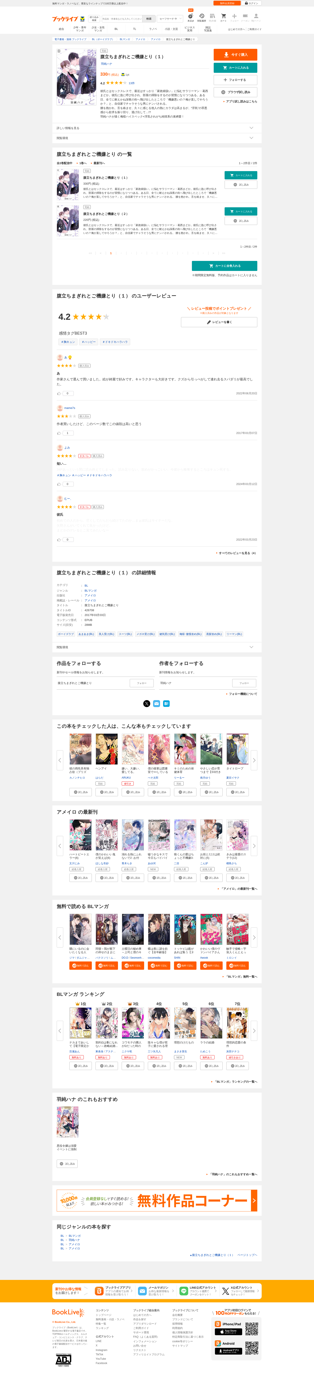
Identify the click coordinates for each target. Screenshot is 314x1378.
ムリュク (116, 957)
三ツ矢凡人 (154, 1051)
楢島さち (231, 863)
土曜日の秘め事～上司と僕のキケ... (132, 952)
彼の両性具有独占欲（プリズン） (79, 772)
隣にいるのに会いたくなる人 (79, 950)
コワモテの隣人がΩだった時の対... (132, 1046)
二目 (176, 863)
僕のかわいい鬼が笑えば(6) (105, 856)
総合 (61, 29)
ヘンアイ (101, 768)
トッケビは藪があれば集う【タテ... (184, 952)
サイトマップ (180, 1345)
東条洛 (99, 1051)
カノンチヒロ (77, 777)
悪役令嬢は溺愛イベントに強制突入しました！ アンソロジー (67, 1151)
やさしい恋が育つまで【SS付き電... (210, 772)
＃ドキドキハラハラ (115, 342)
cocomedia (154, 957)
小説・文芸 (171, 29)
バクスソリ (102, 957)
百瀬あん (74, 1051)
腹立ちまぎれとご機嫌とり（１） (106, 177)
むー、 (68, 498)
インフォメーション (145, 1341)
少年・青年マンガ (79, 29)
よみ (67, 447)
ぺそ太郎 (153, 777)
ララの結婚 (207, 1042)
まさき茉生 (180, 1051)
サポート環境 (141, 1332)
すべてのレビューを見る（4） (238, 553)
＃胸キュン (68, 342)
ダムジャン (83, 957)
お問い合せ (139, 1345)
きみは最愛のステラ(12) (236, 856)
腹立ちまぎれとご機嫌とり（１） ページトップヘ (223, 1255)
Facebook (101, 1363)
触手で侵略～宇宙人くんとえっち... (236, 952)
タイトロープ (234, 768)
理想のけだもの (184, 1042)
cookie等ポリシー (182, 1341)
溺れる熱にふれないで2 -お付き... (132, 858)
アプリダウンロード (145, 1323)
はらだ (99, 777)
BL (116, 29)
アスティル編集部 (115, 1051)
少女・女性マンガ (98, 29)
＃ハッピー (89, 342)
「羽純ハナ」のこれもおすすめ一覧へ (233, 1174)
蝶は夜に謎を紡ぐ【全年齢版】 (158, 950)
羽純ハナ (106, 63)
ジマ (72, 957)
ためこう (205, 1051)
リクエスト (139, 1350)
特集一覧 (101, 1323)
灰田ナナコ (232, 1051)
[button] (80, 792)
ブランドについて (182, 1319)
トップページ (103, 1315)
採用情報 (177, 1323)
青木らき (127, 863)
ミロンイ (231, 957)
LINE (99, 1341)
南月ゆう (205, 777)
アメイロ (90, 595)
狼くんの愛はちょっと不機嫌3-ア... (184, 858)
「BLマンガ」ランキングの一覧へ (235, 1081)
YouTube (101, 1358)
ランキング (102, 1328)
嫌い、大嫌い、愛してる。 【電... (132, 772)
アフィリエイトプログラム (149, 1354)
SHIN (177, 957)
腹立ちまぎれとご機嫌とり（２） (106, 214)
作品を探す (139, 1319)
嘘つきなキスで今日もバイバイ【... (158, 858)
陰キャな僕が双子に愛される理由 (158, 1046)
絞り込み (94, 19)
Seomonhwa (137, 957)
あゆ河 (152, 863)
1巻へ (83, 163)
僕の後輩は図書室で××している (158, 770)
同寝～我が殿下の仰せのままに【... (105, 952)
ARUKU (126, 777)
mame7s (69, 408)
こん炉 (204, 863)
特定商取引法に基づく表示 (188, 1336)
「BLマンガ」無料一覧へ (241, 976)
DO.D (125, 957)
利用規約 (177, 1328)
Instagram (101, 1350)
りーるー (179, 777)
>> (223, 253)
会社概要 (177, 1315)
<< (90, 253)
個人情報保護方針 (182, 1332)
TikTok (99, 1354)
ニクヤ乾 (127, 1051)
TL (134, 29)
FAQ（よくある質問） (146, 1336)
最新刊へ (99, 163)
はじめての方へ (236, 29)
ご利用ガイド (254, 29)
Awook (204, 957)
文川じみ (74, 863)
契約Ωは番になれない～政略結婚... (107, 1044)
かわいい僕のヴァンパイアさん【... (210, 952)
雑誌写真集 (208, 29)
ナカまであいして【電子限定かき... (79, 1046)
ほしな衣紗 (102, 863)
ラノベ (153, 29)
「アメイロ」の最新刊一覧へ (238, 888)
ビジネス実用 (189, 29)
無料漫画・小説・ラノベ (110, 1319)
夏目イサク (232, 777)
